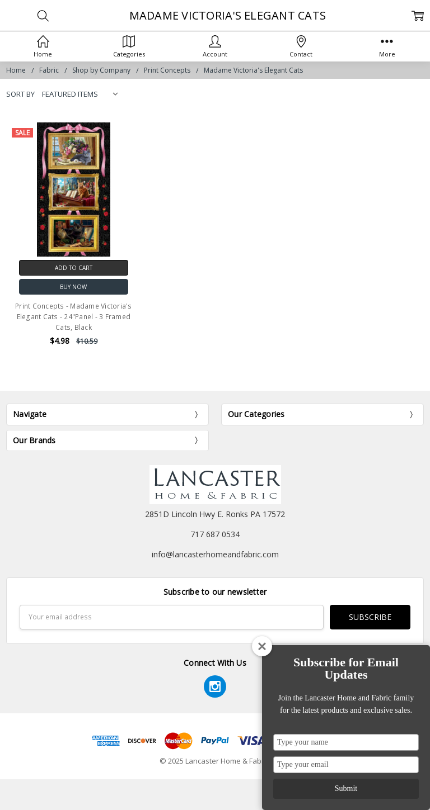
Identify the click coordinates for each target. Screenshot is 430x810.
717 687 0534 (215, 534)
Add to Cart (73, 268)
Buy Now (73, 287)
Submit (346, 788)
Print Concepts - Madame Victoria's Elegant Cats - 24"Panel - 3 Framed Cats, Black (73, 316)
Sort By (20, 94)
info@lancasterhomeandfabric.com (215, 554)
